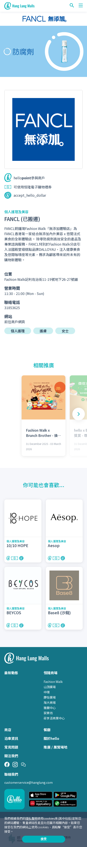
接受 (44, 839)
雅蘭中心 (50, 708)
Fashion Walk (53, 681)
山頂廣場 (50, 687)
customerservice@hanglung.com (28, 782)
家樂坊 (48, 713)
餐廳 (47, 729)
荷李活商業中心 (54, 718)
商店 (7, 729)
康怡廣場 (50, 697)
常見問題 (11, 747)
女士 (65, 330)
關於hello (51, 738)
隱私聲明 (31, 818)
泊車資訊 (11, 738)
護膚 (43, 330)
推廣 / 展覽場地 (55, 747)
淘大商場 (50, 702)
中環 (47, 692)
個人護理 (18, 330)
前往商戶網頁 (14, 321)
